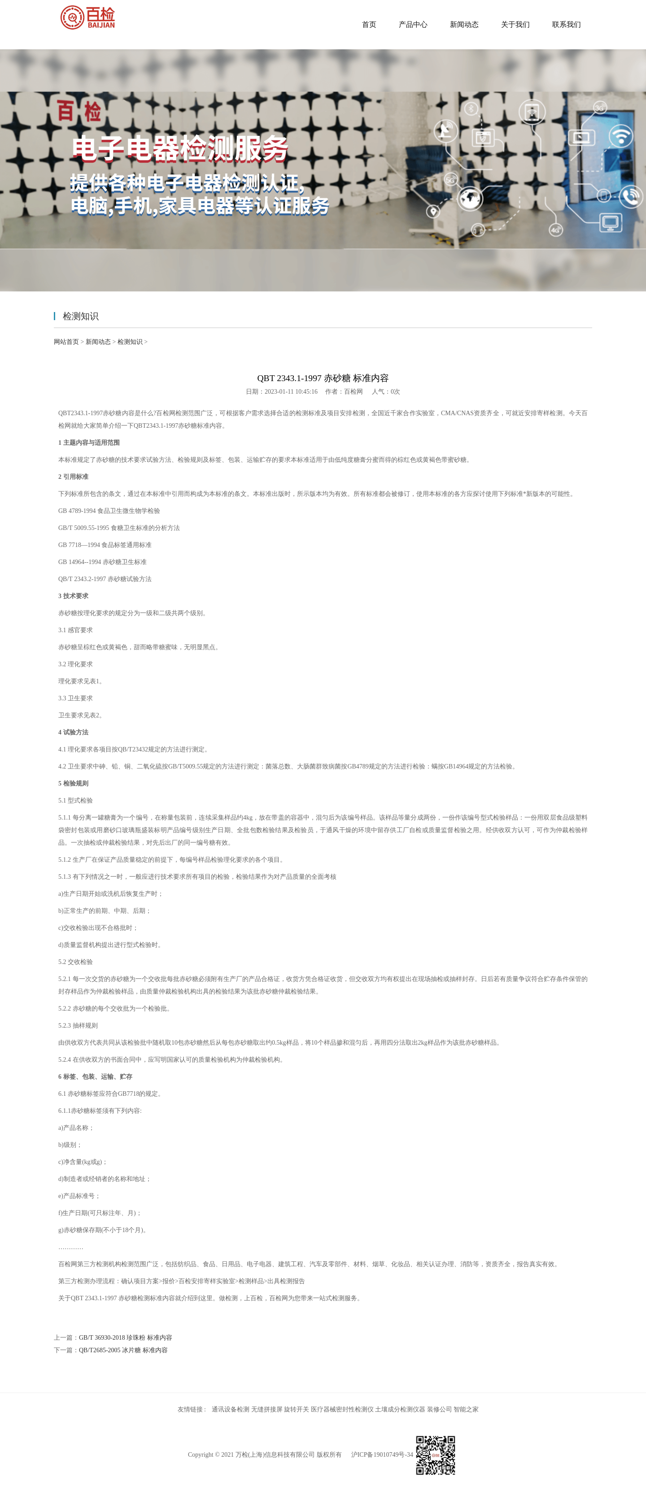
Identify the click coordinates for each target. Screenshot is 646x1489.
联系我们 (566, 24)
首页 (369, 24)
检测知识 (130, 342)
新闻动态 (464, 24)
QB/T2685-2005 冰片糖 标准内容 (123, 1350)
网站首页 (66, 342)
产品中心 (413, 24)
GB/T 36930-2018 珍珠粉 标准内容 (125, 1337)
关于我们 (515, 24)
